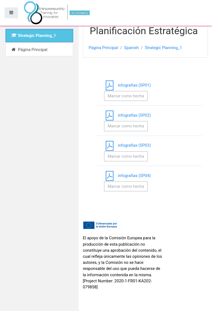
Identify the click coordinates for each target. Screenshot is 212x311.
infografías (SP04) (127, 175)
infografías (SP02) (127, 115)
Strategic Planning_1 (163, 47)
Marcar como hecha (126, 95)
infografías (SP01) (127, 85)
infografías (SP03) (127, 145)
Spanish (131, 47)
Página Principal (103, 47)
